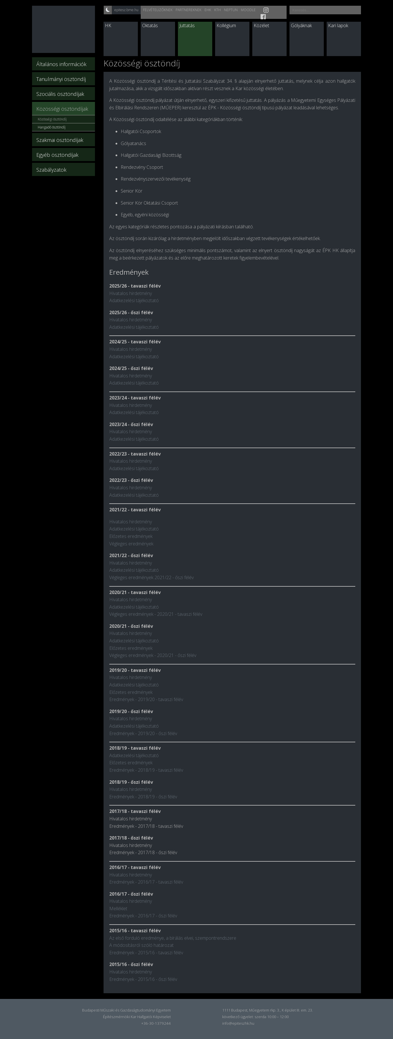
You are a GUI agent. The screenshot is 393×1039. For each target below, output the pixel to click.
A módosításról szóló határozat (141, 945)
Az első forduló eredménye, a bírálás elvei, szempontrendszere (172, 938)
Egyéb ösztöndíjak (57, 154)
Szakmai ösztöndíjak (59, 139)
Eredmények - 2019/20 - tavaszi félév (146, 699)
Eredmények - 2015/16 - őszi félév (143, 979)
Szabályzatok (51, 169)
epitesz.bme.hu (126, 9)
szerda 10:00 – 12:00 (272, 1016)
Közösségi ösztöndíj (52, 119)
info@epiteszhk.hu (238, 1023)
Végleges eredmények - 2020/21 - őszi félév (152, 655)
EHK (208, 9)
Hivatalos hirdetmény (130, 293)
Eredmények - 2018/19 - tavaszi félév (146, 770)
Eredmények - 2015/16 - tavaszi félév (146, 952)
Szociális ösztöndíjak (60, 93)
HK (108, 25)
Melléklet (118, 908)
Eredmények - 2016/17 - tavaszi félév (146, 882)
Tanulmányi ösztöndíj (61, 79)
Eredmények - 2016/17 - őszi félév (143, 916)
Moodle (248, 9)
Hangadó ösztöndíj (52, 127)
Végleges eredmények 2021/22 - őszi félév (151, 577)
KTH (217, 9)
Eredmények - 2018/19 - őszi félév (143, 796)
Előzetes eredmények (130, 536)
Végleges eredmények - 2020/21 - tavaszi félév (155, 614)
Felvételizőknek (157, 9)
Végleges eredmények (131, 544)
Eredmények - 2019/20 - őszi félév (143, 733)
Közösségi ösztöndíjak (62, 108)
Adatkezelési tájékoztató (134, 300)
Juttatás (187, 25)
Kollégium (226, 25)
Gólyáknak (301, 25)
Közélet (261, 25)
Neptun (231, 9)
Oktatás (150, 25)
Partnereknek (188, 9)
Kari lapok (338, 25)
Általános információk (61, 64)
